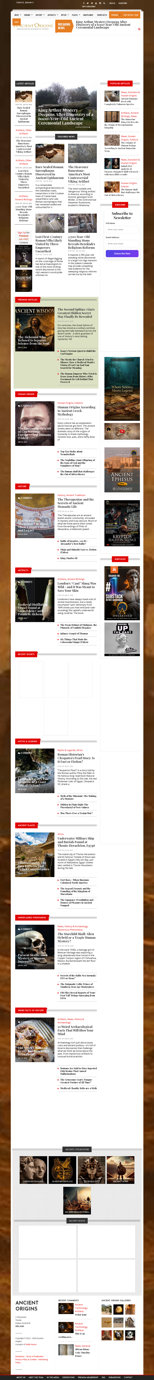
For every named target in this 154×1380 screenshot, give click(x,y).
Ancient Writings (23, 199)
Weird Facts (102, 14)
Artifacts (52, 14)
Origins (27, 14)
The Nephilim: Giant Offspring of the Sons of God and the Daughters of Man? (77, 463)
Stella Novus (31, 1344)
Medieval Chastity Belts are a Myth (78, 1088)
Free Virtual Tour (130, 14)
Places (75, 14)
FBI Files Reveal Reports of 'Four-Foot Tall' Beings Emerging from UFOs (78, 995)
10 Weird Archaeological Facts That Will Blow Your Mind (76, 1030)
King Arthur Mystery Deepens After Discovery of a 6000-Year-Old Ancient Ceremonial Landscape (65, 116)
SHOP (17, 21)
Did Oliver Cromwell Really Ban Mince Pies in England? (33, 1051)
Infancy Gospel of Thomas (74, 633)
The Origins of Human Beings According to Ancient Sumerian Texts (120, 146)
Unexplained (88, 14)
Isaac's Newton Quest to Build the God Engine (78, 352)
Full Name (110, 223)
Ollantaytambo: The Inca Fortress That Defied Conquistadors (33, 866)
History (39, 14)
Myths (63, 14)
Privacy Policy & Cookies (26, 1359)
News (17, 14)
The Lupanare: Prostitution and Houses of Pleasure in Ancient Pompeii (76, 902)
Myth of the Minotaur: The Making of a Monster (78, 797)
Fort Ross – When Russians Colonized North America (74, 881)
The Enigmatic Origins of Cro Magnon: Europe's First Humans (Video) (34, 433)
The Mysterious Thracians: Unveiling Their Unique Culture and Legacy (33, 525)
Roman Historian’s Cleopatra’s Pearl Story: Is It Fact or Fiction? (76, 758)
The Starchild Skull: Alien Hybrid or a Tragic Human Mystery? (77, 937)
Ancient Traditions (75, 495)
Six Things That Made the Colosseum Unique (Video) (74, 641)
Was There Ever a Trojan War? (76, 813)
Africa (80, 750)
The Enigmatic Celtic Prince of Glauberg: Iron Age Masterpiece (77, 985)
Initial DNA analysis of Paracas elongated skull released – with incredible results (122, 170)
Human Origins (65, 402)
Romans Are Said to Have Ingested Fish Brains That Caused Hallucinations (78, 1071)
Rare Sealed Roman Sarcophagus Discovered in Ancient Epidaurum (23, 114)
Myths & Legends (67, 750)
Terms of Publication (35, 1356)
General (86, 1345)
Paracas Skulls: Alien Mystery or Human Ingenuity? (33, 958)
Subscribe (123, 3)
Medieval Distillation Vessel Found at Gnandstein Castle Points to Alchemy (33, 609)
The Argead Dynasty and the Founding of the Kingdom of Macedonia (75, 891)
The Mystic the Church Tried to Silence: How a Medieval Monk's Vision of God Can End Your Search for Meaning (77, 363)
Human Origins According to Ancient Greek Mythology (77, 410)
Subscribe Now (122, 253)
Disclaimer (19, 1356)
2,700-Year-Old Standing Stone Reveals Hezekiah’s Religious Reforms (23, 213)
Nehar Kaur (81, 1314)
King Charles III (68, 558)
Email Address (112, 237)
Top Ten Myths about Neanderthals (71, 453)
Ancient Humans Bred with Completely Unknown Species (121, 101)
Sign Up (22, 232)
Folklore (78, 402)
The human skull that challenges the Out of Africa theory (77, 473)
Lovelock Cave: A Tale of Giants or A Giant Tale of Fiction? (33, 782)
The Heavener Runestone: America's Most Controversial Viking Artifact (23, 146)
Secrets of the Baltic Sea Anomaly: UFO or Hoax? (78, 977)
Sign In (112, 3)
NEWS (40, 147)
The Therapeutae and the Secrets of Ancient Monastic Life (76, 503)
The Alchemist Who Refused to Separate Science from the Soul (33, 340)
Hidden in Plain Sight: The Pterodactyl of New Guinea (74, 806)
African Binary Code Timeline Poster (82, 1352)
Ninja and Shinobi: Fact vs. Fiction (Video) (78, 551)
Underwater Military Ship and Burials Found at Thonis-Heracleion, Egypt (76, 842)
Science (125, 186)
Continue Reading (82, 127)
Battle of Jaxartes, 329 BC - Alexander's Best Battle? (74, 542)
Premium (114, 14)
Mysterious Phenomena (70, 929)
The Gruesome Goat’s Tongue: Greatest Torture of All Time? (76, 1081)
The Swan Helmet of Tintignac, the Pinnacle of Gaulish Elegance (78, 626)
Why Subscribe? (88, 6)
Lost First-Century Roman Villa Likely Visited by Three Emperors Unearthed (23, 179)
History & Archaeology (76, 926)
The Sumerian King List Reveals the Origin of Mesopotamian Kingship (121, 123)
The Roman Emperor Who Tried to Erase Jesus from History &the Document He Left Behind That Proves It (78, 377)
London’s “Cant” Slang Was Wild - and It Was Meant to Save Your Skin (77, 587)
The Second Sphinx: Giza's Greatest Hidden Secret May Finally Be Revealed (76, 313)
